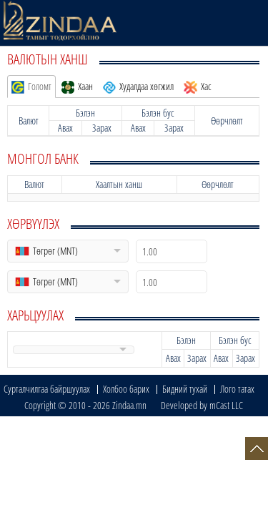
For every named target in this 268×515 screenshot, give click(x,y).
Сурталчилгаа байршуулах (47, 389)
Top (256, 448)
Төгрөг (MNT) (55, 251)
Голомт (31, 86)
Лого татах (237, 389)
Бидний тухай (184, 389)
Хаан (77, 86)
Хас (198, 86)
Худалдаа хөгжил (138, 86)
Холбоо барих (126, 389)
